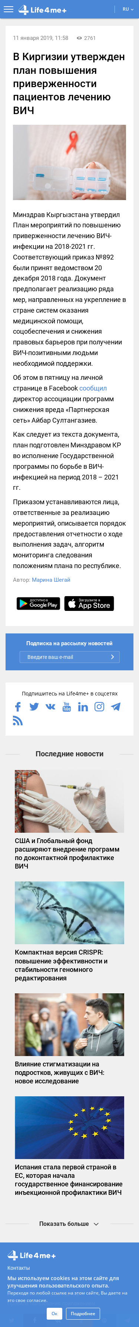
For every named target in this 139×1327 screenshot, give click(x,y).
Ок (54, 1313)
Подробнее (83, 1313)
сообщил (93, 388)
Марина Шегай (51, 580)
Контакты (18, 1268)
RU (128, 9)
